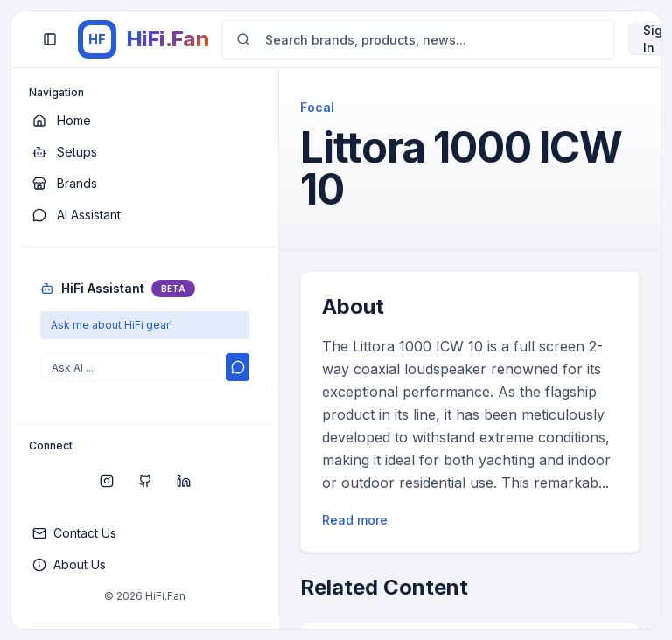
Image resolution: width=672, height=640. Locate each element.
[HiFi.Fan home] (143, 39)
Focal (317, 107)
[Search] (418, 39)
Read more (355, 519)
